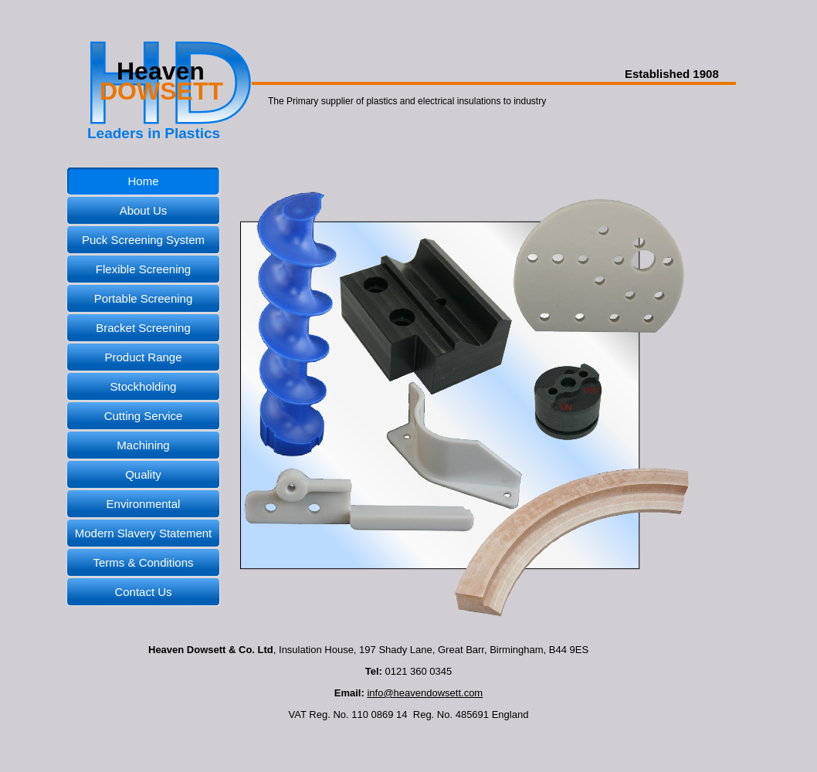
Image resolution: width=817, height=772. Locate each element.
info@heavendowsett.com (425, 693)
